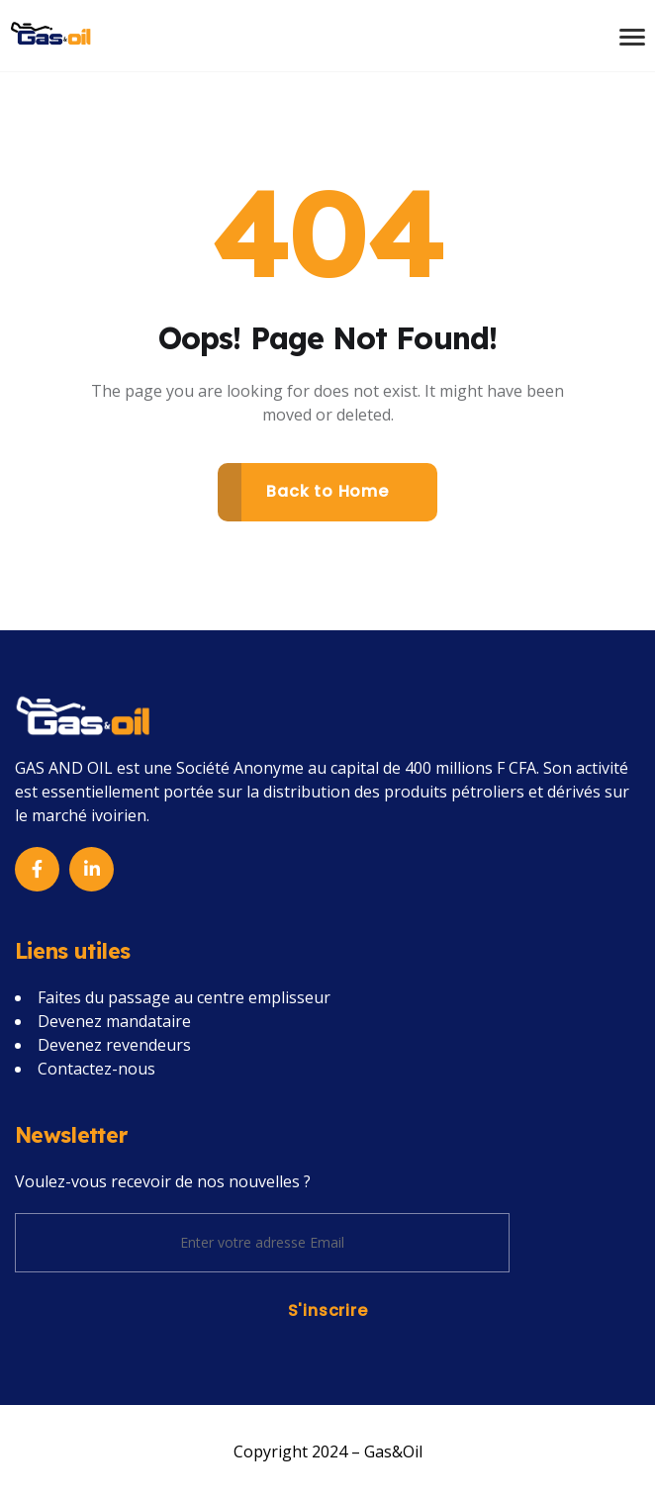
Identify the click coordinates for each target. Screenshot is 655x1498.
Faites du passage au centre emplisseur (184, 997)
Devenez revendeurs (114, 1045)
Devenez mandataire (114, 1021)
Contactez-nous (96, 1068)
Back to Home (327, 491)
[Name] (51, 33)
